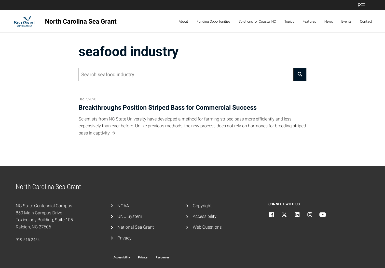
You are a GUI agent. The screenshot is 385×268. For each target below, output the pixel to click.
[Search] (300, 74)
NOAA (123, 205)
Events (346, 21)
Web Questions (207, 227)
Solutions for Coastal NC (257, 21)
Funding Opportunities (213, 21)
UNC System (129, 216)
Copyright (202, 205)
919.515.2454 (28, 239)
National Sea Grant (135, 227)
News (328, 21)
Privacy (124, 237)
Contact (366, 21)
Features (309, 21)
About (183, 21)
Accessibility (205, 216)
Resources (162, 257)
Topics (289, 21)
